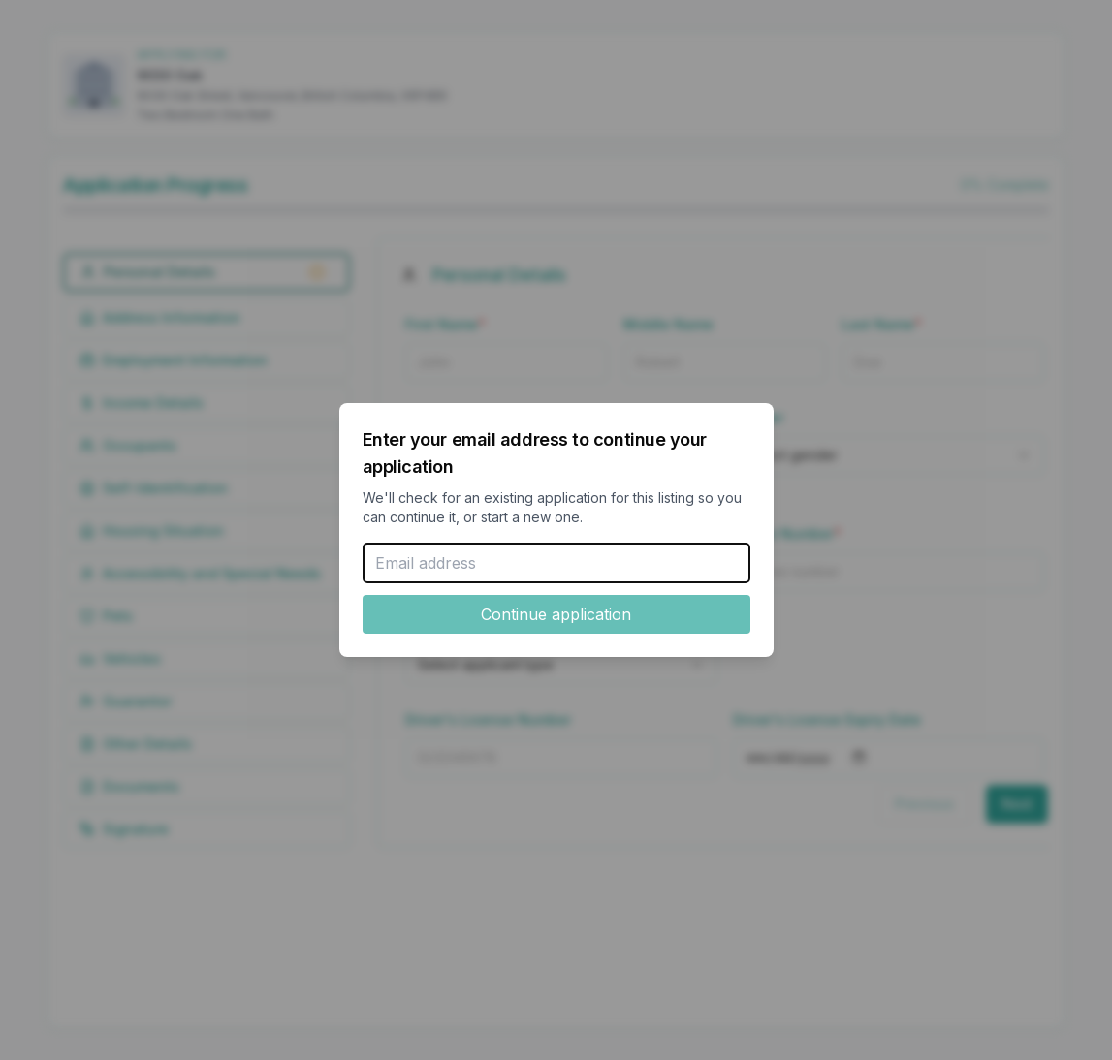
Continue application (556, 614)
